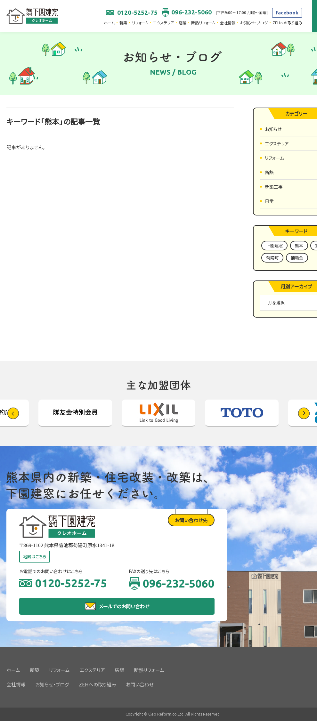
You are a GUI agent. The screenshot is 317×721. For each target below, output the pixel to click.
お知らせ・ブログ (254, 22)
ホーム (109, 22)
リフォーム (140, 22)
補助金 (297, 258)
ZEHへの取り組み (287, 22)
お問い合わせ (140, 684)
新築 (123, 22)
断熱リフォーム (203, 22)
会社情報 (227, 22)
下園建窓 (274, 245)
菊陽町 (272, 258)
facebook (287, 12)
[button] (304, 413)
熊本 (299, 245)
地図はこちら (34, 557)
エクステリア (163, 22)
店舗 (182, 22)
